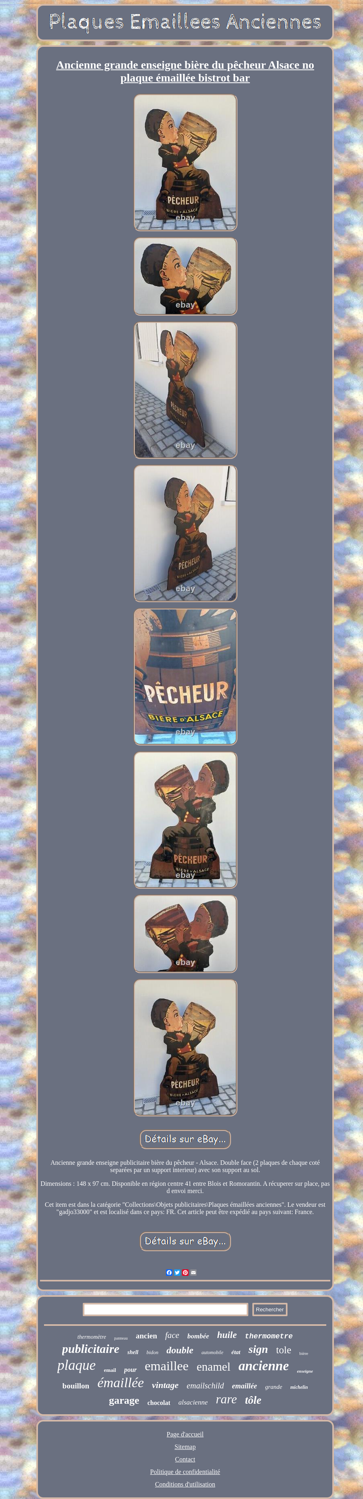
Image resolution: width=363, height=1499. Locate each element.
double (179, 1350)
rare (226, 1399)
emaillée (244, 1386)
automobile (212, 1352)
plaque (76, 1365)
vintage (165, 1385)
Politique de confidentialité (185, 1471)
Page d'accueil (185, 1434)
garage (124, 1400)
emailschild (205, 1385)
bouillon (76, 1386)
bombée (198, 1336)
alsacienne (193, 1402)
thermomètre (92, 1337)
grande (274, 1387)
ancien (146, 1336)
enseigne (305, 1371)
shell (132, 1352)
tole (284, 1349)
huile (227, 1335)
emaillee (167, 1366)
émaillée (120, 1382)
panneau (121, 1338)
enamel (214, 1366)
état (236, 1352)
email (110, 1370)
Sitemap (184, 1446)
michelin (299, 1387)
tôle (253, 1400)
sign (258, 1349)
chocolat (158, 1402)
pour (130, 1369)
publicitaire (91, 1348)
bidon (153, 1352)
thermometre (269, 1336)
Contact (185, 1459)
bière (303, 1353)
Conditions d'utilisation (185, 1484)
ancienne (264, 1366)
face (172, 1335)
